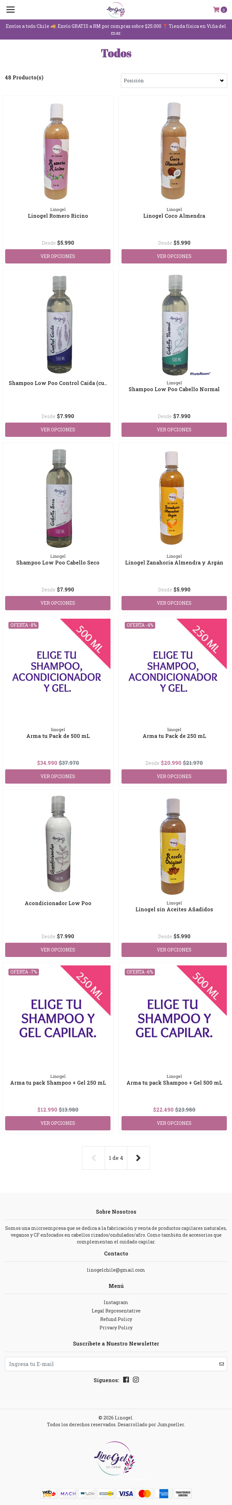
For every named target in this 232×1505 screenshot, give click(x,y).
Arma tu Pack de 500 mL (58, 735)
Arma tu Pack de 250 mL (174, 735)
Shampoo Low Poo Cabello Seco (57, 562)
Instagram (116, 1302)
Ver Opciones (58, 256)
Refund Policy (116, 1319)
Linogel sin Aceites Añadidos (174, 909)
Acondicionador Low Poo (58, 903)
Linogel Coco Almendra (174, 215)
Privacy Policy (116, 1327)
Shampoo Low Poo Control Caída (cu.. (58, 382)
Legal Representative (116, 1311)
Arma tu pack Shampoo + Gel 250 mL (58, 1082)
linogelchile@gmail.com (116, 1270)
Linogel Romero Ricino (58, 215)
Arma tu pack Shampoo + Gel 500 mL (174, 1082)
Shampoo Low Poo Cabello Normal (174, 389)
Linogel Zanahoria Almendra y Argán (174, 562)
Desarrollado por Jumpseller (151, 1424)
